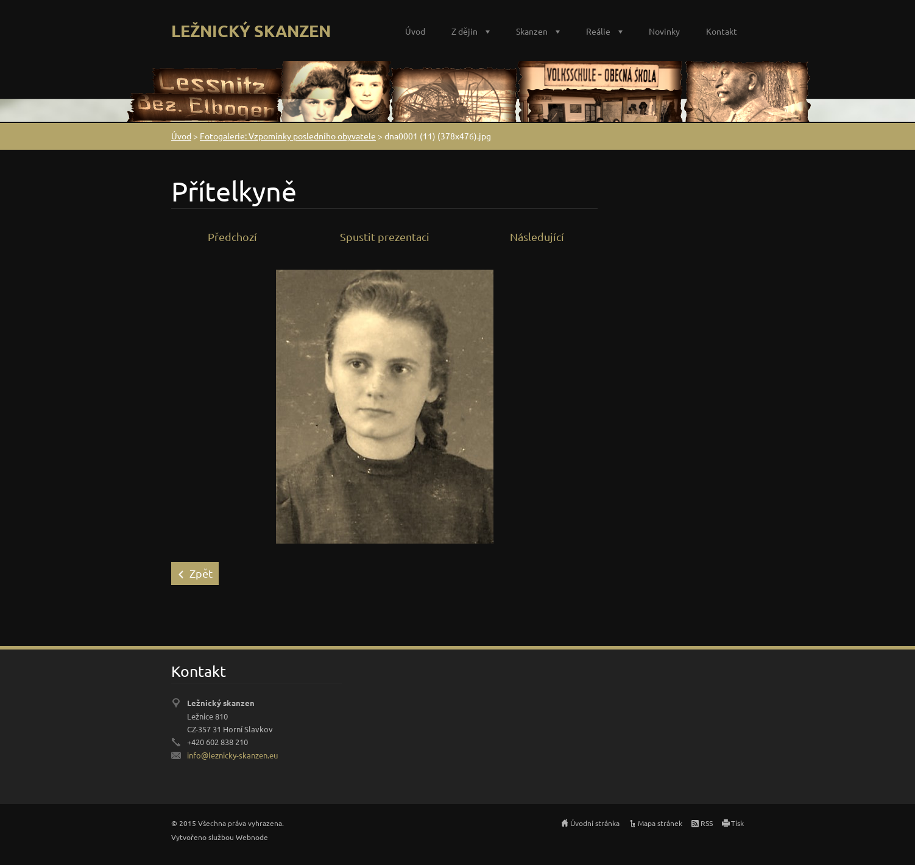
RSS (707, 823)
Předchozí (232, 236)
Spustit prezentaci (384, 236)
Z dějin (464, 31)
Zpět (201, 573)
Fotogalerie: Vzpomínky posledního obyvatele (288, 135)
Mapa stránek (660, 823)
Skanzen (532, 31)
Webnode (252, 837)
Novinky (664, 31)
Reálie (598, 31)
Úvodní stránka (595, 823)
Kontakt (721, 31)
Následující (537, 236)
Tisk (737, 823)
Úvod (415, 31)
